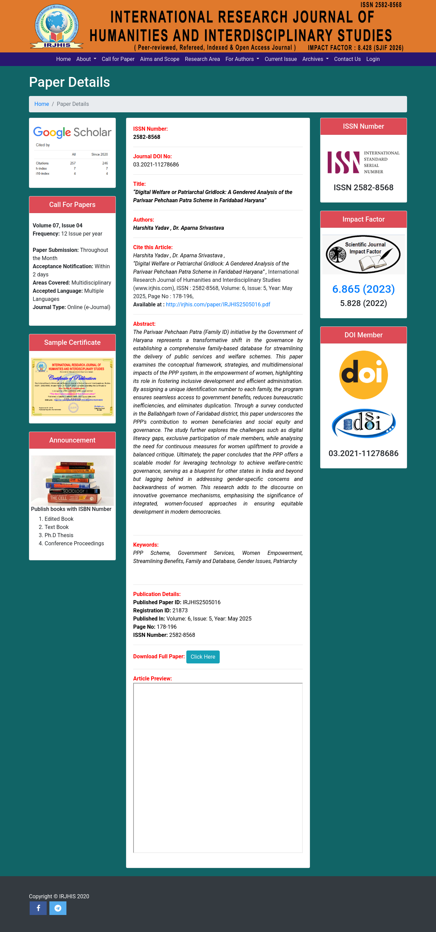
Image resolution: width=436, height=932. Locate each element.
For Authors (240, 59)
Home (63, 59)
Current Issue (281, 59)
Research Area (202, 59)
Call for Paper (118, 59)
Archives (313, 59)
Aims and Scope (160, 59)
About (84, 59)
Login (373, 59)
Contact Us (347, 59)
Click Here (203, 657)
